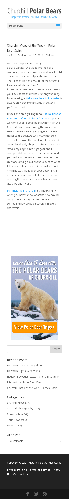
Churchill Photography (20, 408)
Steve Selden (18, 55)
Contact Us (20, 474)
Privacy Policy (16, 469)
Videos (50, 55)
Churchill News (15, 403)
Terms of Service (39, 469)
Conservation (15, 414)
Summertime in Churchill (22, 190)
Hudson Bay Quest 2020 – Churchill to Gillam (33, 376)
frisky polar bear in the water (43, 98)
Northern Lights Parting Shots (25, 365)
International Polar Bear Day (24, 382)
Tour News (13, 420)
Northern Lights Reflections (23, 371)
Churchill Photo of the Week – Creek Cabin (32, 388)
